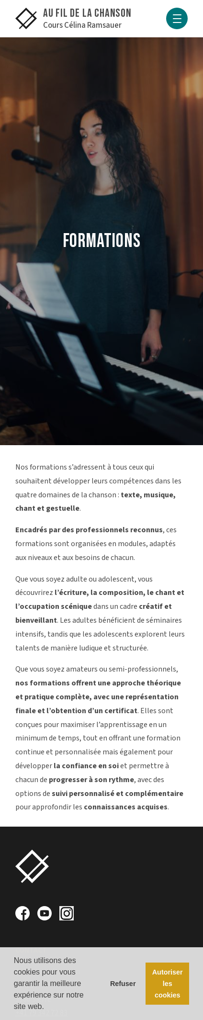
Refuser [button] (123, 983)
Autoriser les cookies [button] (167, 983)
